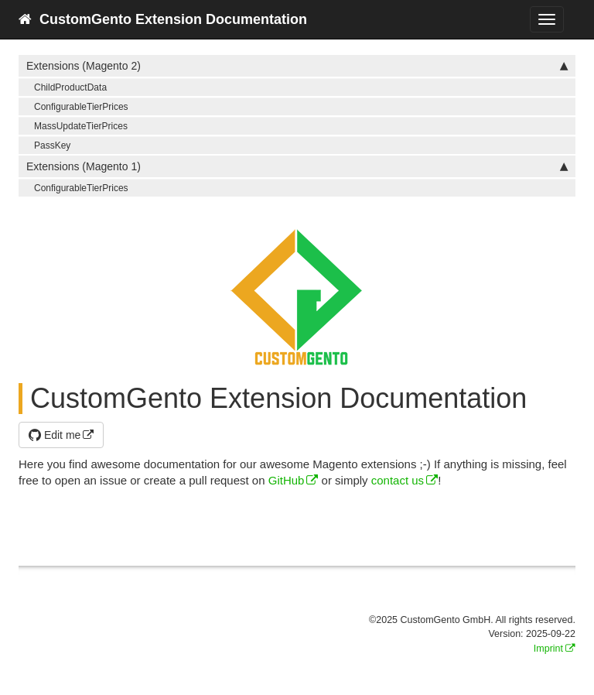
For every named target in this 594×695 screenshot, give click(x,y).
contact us (397, 480)
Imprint (548, 648)
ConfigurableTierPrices (81, 106)
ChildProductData (70, 87)
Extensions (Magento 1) (297, 166)
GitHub (286, 480)
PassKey (52, 145)
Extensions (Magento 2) (297, 66)
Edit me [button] (54, 435)
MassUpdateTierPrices (81, 126)
